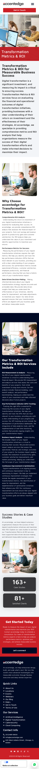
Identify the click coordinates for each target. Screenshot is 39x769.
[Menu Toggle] (32, 4)
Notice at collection (10, 766)
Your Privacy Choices (16, 763)
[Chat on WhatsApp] (35, 765)
